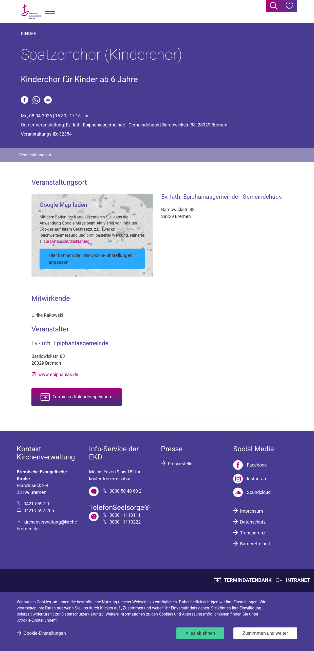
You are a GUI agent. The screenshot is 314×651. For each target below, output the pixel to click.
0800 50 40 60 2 (125, 491)
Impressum (251, 511)
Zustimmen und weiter (265, 633)
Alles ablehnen (200, 633)
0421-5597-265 (39, 510)
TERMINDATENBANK (248, 580)
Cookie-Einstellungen (45, 633)
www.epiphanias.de (58, 374)
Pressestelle (180, 463)
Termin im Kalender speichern (82, 396)
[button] (50, 11)
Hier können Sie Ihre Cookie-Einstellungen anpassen (91, 259)
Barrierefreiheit (255, 543)
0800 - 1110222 (125, 522)
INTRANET (298, 580)
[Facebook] (250, 465)
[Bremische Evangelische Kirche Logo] (31, 11)
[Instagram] (250, 478)
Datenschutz (253, 522)
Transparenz (252, 532)
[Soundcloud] (252, 492)
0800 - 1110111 (125, 515)
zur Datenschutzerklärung (66, 241)
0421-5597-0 (36, 503)
